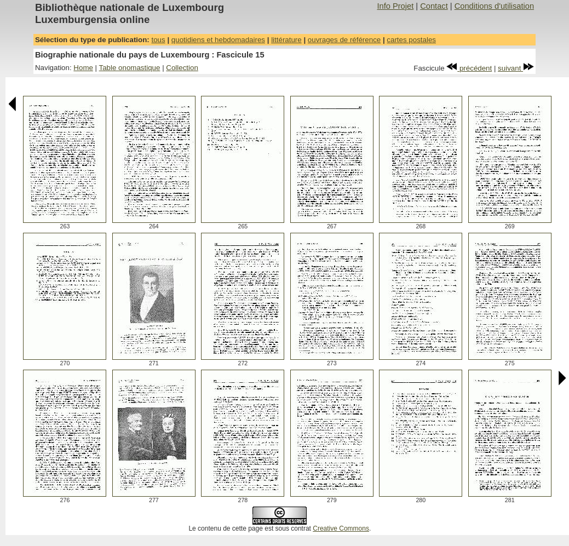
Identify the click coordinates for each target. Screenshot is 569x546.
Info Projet (395, 6)
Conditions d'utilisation (494, 6)
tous (158, 40)
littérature (286, 40)
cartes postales (411, 40)
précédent (469, 68)
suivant (516, 68)
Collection (182, 68)
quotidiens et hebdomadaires (218, 40)
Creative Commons (341, 528)
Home (83, 68)
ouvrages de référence (344, 40)
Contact (434, 6)
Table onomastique (129, 68)
